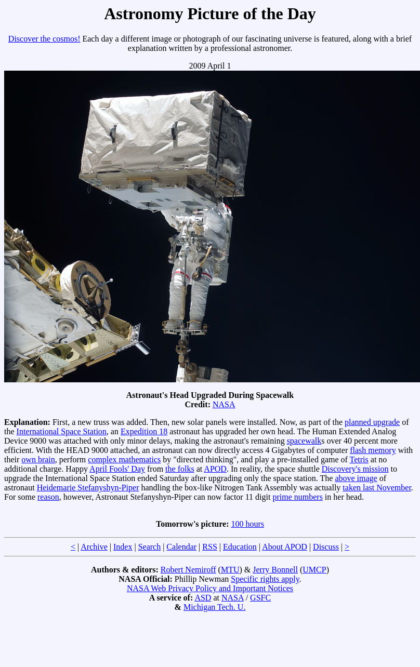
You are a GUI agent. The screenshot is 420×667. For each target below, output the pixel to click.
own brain (38, 459)
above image (356, 478)
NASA (224, 404)
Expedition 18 (144, 431)
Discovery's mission (355, 468)
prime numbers (297, 496)
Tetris (359, 459)
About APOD (284, 546)
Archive (94, 546)
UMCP (314, 569)
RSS (209, 546)
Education (240, 546)
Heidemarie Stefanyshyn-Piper (88, 487)
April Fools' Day (117, 468)
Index (122, 546)
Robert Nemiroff (188, 569)
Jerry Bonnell (275, 569)
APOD (215, 468)
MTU (230, 569)
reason (48, 496)
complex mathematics (124, 459)
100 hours (248, 523)
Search (149, 546)
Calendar (181, 546)
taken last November (377, 487)
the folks (179, 468)
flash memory (373, 450)
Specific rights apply (265, 579)
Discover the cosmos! (44, 38)
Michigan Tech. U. (214, 607)
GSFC (260, 597)
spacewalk (304, 440)
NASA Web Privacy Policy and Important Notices (210, 588)
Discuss (326, 546)
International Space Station (62, 431)
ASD (202, 597)
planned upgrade (372, 422)
